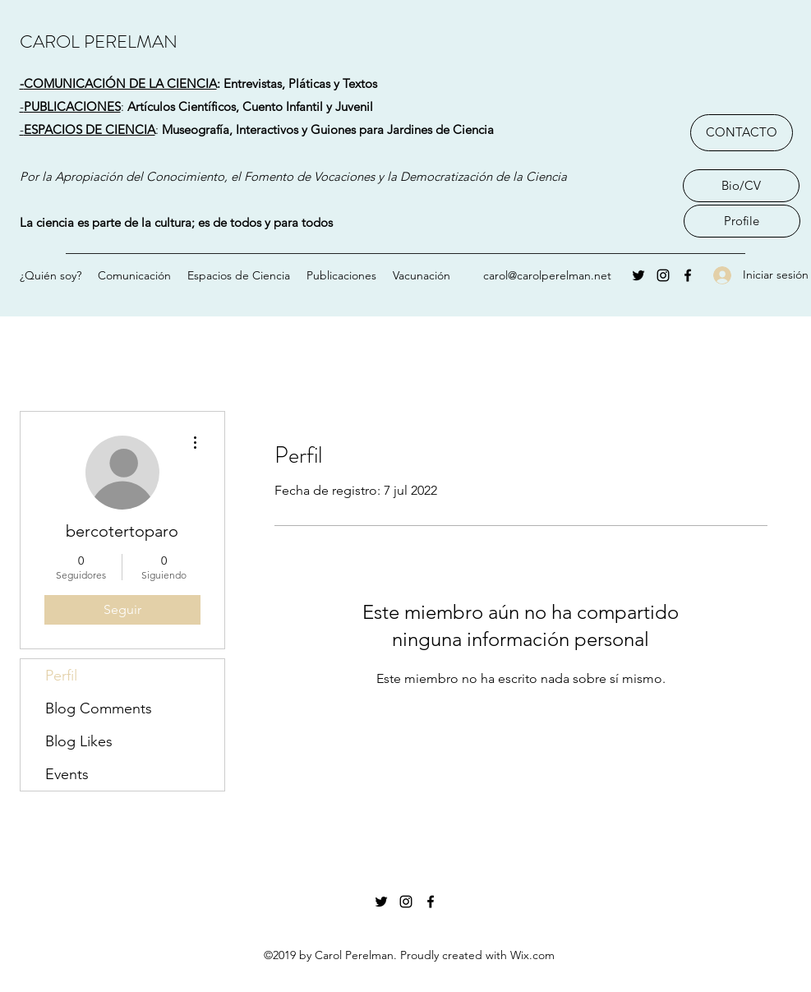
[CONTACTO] (741, 132)
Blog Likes (79, 741)
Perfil (61, 676)
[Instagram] (663, 275)
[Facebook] (688, 275)
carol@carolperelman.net (547, 275)
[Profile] (742, 221)
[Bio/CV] (741, 185)
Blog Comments (98, 708)
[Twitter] (638, 275)
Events (67, 774)
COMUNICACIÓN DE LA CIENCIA (120, 83)
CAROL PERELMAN (98, 41)
